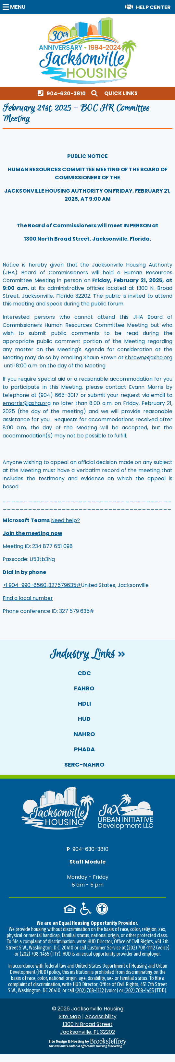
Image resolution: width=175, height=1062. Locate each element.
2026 (63, 1008)
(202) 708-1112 (141, 948)
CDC (84, 673)
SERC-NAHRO (84, 764)
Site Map (70, 1016)
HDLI (84, 703)
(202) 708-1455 (34, 954)
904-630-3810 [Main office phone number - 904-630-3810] (90, 849)
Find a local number (28, 598)
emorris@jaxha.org (27, 403)
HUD (84, 719)
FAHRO (84, 688)
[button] (15, 6)
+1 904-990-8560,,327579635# (42, 585)
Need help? (65, 520)
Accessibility (101, 1016)
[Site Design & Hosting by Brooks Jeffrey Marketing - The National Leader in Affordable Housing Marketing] (87, 1043)
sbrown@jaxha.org (148, 357)
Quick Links (121, 93)
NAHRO (84, 734)
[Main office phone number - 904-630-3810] (63, 93)
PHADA (84, 749)
